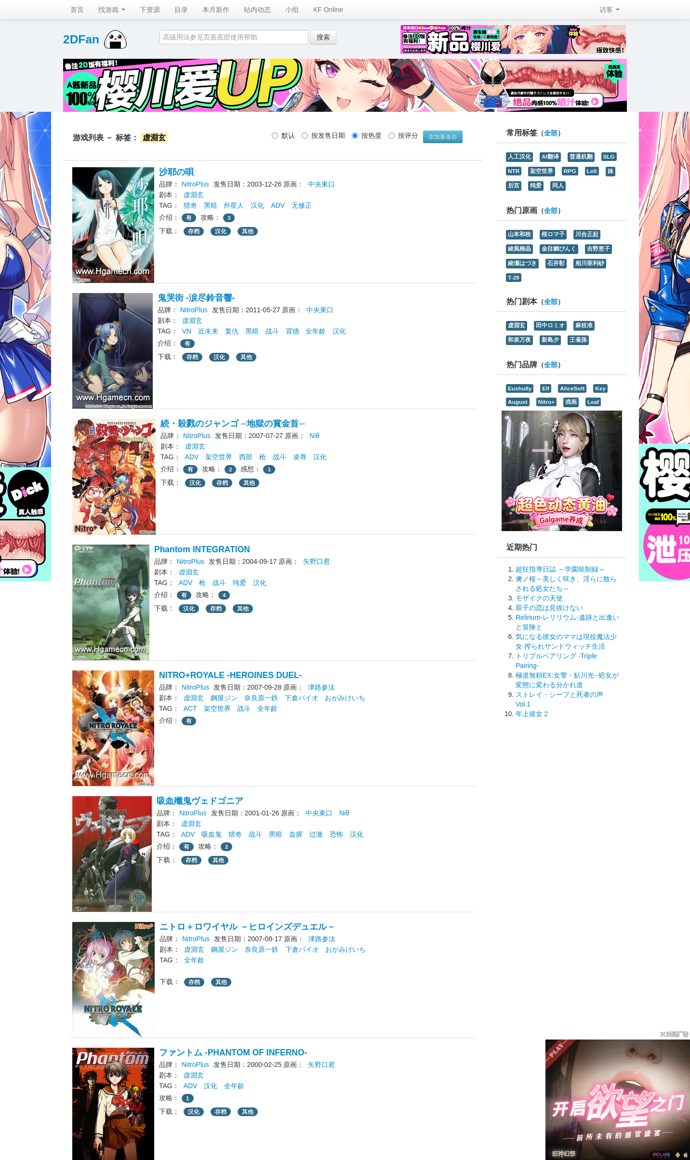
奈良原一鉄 (261, 698)
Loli (592, 171)
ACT (190, 708)
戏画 (571, 402)
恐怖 (336, 834)
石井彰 (556, 263)
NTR (513, 171)
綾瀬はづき (522, 263)
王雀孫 (578, 339)
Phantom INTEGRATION (202, 549)
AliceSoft (572, 388)
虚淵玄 (194, 195)
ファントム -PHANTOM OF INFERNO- (233, 1052)
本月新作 (215, 9)
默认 (283, 135)
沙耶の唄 (176, 172)
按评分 (403, 135)
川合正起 (586, 234)
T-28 (513, 277)
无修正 (302, 205)
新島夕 (550, 339)
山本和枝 (519, 234)
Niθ (314, 436)
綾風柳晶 (519, 248)
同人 (558, 185)
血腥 (296, 834)
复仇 (232, 331)
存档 (193, 231)
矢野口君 (316, 561)
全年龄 (315, 331)
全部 (550, 133)
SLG (609, 156)
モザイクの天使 (539, 598)
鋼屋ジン (224, 698)
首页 (77, 9)
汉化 (257, 205)
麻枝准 (584, 325)
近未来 (208, 331)
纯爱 (239, 583)
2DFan (81, 39)
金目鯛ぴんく (559, 248)
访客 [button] (609, 9)
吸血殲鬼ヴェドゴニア (200, 801)
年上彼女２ (532, 714)
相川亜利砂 (589, 263)
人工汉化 (519, 156)
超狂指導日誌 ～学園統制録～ (560, 569)
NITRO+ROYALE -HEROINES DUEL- (230, 675)
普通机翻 (581, 156)
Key (600, 388)
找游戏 (111, 9)
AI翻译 (550, 156)
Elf (545, 388)
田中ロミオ (550, 325)
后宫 (513, 185)
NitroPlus (195, 184)
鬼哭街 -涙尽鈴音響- (196, 298)
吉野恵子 (598, 248)
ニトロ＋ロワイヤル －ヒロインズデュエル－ (247, 927)
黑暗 (210, 205)
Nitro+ (546, 402)
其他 (247, 231)
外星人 (234, 205)
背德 (292, 331)
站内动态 (257, 9)
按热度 (367, 135)
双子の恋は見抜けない (549, 608)
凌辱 (299, 457)
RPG (570, 171)
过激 (316, 834)
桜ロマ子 (553, 234)
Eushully (519, 388)
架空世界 (218, 457)
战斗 (272, 331)
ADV (278, 205)
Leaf (593, 402)
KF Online (328, 9)
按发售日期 (323, 135)
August (518, 402)
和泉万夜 (519, 339)
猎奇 (190, 205)
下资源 (150, 9)
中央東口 (321, 184)
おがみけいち (345, 698)
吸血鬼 (211, 834)
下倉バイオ (301, 698)
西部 (245, 457)
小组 (292, 9)
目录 (181, 9)
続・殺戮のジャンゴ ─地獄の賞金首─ (232, 423)
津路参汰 (321, 687)
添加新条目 (442, 136)
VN (186, 331)
